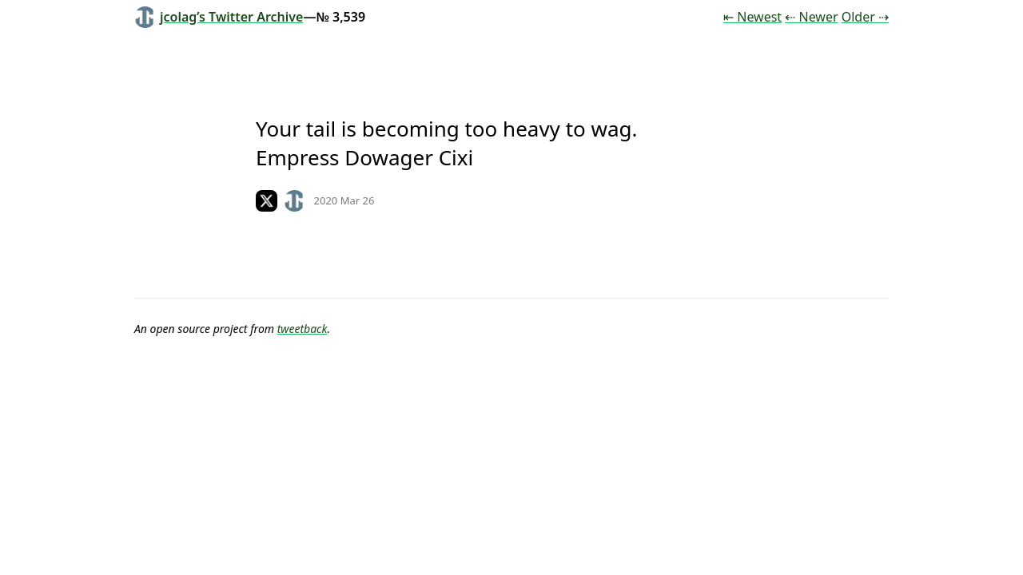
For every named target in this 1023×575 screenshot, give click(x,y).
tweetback (302, 328)
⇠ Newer (811, 17)
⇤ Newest (752, 17)
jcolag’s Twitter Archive (218, 17)
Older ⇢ (865, 17)
